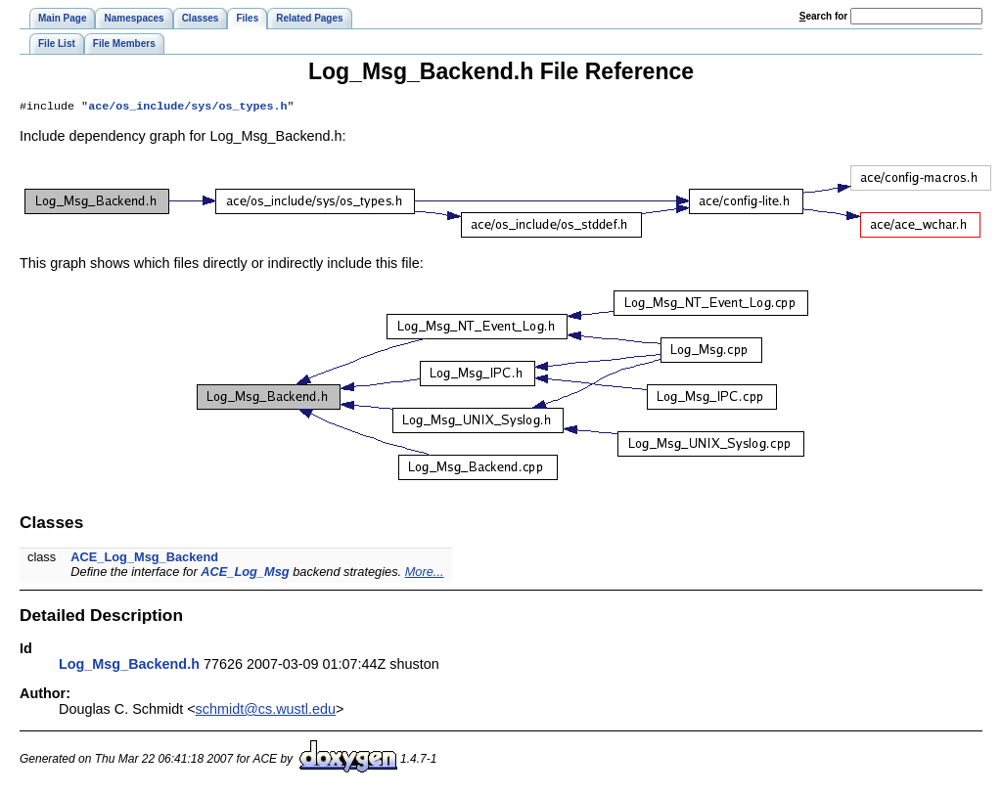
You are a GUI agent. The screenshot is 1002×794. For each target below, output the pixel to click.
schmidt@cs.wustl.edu (266, 711)
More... (424, 573)
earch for (823, 16)
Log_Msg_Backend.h (129, 666)
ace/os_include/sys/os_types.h (187, 107)
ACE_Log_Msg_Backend (144, 558)
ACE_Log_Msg (245, 573)
